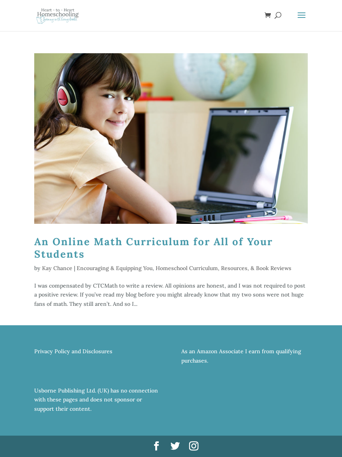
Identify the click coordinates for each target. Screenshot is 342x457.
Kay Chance (57, 268)
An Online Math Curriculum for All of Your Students (153, 247)
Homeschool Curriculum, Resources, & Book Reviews (223, 268)
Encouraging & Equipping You (115, 268)
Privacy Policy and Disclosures (73, 351)
